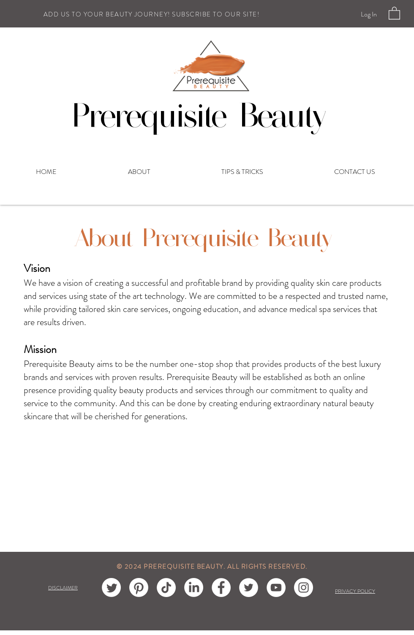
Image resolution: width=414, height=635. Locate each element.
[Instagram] (303, 587)
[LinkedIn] (193, 587)
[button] (394, 12)
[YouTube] (276, 587)
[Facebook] (221, 587)
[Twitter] (248, 587)
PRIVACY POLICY (355, 591)
